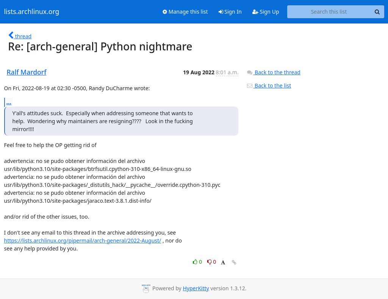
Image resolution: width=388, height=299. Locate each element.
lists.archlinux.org (31, 11)
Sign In (230, 11)
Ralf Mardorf (27, 72)
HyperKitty (196, 288)
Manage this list (185, 11)
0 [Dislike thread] (211, 261)
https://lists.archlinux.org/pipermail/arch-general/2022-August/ (82, 240)
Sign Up (265, 11)
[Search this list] (329, 11)
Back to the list (268, 85)
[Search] (377, 11)
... (9, 102)
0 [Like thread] (198, 261)
